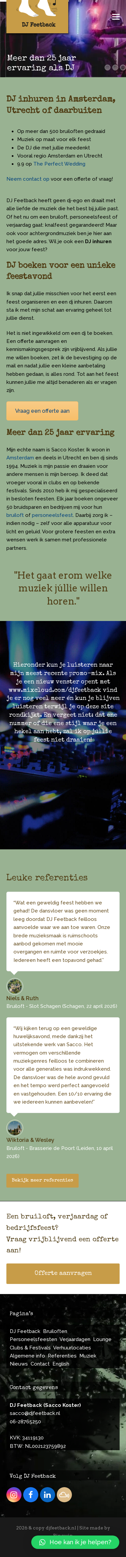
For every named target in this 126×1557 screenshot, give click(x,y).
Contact (40, 1364)
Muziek (87, 1356)
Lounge (102, 1339)
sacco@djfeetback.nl (35, 1413)
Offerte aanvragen (63, 1274)
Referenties (62, 1356)
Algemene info (27, 1356)
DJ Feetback (25, 1331)
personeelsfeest (52, 515)
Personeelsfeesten (33, 1339)
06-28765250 (25, 1422)
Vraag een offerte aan (42, 411)
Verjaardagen (74, 1339)
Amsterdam (20, 458)
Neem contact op (27, 179)
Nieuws (19, 1364)
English (60, 1364)
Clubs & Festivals (30, 1348)
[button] (116, 17)
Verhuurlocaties (72, 1348)
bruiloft (15, 515)
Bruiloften (55, 1331)
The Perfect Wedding (59, 164)
